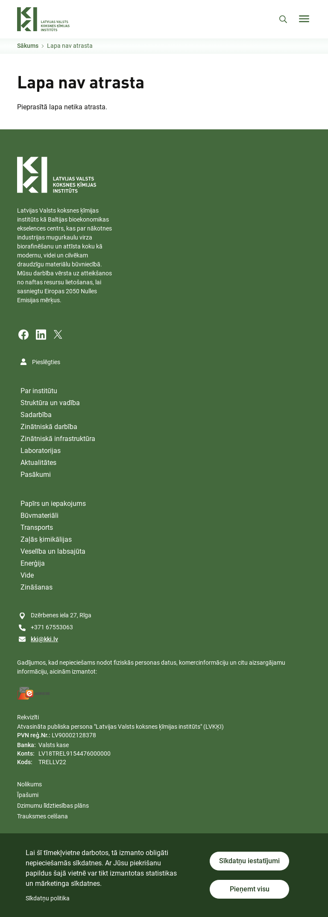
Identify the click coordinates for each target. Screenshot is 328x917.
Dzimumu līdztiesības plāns (53, 805)
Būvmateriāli (39, 515)
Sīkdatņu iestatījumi (249, 861)
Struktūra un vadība (50, 403)
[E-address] (33, 693)
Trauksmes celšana (42, 816)
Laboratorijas (40, 451)
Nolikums (29, 784)
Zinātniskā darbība (48, 427)
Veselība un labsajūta (52, 551)
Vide (27, 575)
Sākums (27, 45)
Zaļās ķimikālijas (46, 539)
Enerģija (32, 563)
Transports (36, 527)
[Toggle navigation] (304, 18)
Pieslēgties (46, 362)
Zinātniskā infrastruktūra (57, 439)
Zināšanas (36, 587)
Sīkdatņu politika (48, 898)
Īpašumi (27, 794)
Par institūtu (38, 391)
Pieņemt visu (249, 889)
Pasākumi (35, 474)
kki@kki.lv (44, 639)
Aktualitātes (38, 462)
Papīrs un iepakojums (53, 503)
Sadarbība (36, 415)
